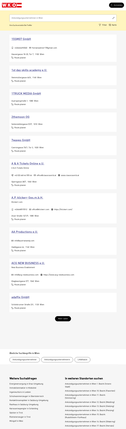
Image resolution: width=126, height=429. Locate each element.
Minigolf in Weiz (16, 421)
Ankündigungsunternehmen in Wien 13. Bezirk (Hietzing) (89, 406)
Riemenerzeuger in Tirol (20, 417)
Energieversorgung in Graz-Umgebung (26, 384)
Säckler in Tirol (16, 413)
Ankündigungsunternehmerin (57, 360)
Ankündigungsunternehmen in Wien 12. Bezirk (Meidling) (90, 402)
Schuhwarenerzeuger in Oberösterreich (26, 396)
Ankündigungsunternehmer (25, 360)
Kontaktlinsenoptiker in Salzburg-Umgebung (28, 400)
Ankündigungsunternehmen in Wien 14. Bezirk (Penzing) (89, 411)
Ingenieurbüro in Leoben (20, 392)
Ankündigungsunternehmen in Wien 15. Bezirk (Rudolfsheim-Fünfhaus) (85, 416)
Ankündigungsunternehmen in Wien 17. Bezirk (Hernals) (89, 426)
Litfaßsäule (82, 360)
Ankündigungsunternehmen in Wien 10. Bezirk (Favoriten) (90, 391)
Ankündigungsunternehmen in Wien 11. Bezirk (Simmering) (85, 396)
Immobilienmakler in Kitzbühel (22, 388)
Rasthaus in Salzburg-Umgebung (23, 405)
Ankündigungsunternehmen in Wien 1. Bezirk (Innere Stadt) (88, 385)
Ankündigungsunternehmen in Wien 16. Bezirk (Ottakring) (90, 422)
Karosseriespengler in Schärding (23, 409)
